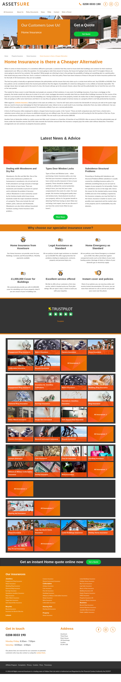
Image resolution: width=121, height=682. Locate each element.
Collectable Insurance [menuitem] (49, 602)
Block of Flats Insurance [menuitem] (87, 588)
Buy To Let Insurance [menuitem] (86, 583)
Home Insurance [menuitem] (47, 615)
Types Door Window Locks (60, 168)
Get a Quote (93, 562)
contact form (40, 653)
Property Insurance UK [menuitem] (86, 598)
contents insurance (21, 102)
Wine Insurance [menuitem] (47, 600)
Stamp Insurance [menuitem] (47, 598)
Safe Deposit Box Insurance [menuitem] (14, 602)
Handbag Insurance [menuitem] (48, 593)
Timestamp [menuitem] (48, 665)
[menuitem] (8, 12)
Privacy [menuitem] (29, 665)
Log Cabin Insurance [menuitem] (86, 586)
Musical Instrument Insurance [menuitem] (51, 581)
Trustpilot (24, 40)
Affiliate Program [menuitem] (11, 665)
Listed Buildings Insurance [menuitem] (87, 579)
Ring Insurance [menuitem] (10, 595)
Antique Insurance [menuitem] (48, 586)
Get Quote (86, 34)
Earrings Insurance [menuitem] (11, 591)
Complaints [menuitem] (22, 665)
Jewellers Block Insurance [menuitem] (87, 610)
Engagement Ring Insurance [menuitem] (14, 581)
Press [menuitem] (41, 665)
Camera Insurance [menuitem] (48, 579)
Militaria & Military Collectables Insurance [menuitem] (55, 595)
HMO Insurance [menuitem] (84, 595)
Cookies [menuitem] (35, 665)
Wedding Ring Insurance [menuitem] (13, 586)
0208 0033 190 (16, 635)
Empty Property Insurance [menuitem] (87, 593)
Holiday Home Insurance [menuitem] (87, 581)
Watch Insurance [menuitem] (11, 583)
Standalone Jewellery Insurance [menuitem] (15, 593)
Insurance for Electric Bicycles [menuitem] (14, 611)
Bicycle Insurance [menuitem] (11, 609)
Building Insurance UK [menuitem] (86, 591)
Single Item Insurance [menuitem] (12, 600)
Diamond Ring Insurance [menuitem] (13, 588)
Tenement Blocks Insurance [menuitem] (88, 600)
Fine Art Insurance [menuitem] (48, 591)
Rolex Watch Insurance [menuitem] (12, 598)
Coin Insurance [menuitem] (47, 588)
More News (60, 217)
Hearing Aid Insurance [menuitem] (49, 609)
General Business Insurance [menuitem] (88, 607)
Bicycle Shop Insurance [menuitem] (86, 605)
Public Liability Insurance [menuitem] (87, 612)
